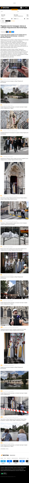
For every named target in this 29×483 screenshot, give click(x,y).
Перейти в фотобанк (14, 79)
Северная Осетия (22, 458)
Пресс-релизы (23, 467)
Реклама (18, 467)
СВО (5, 458)
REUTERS (6, 365)
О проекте (2, 467)
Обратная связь (22, 470)
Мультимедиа (3, 448)
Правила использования (9, 467)
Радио (2, 458)
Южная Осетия (15, 458)
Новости (2, 16)
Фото (7, 448)
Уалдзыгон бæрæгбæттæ (18, 16)
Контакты (15, 467)
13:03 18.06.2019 (3, 29)
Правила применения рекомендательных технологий (10, 470)
